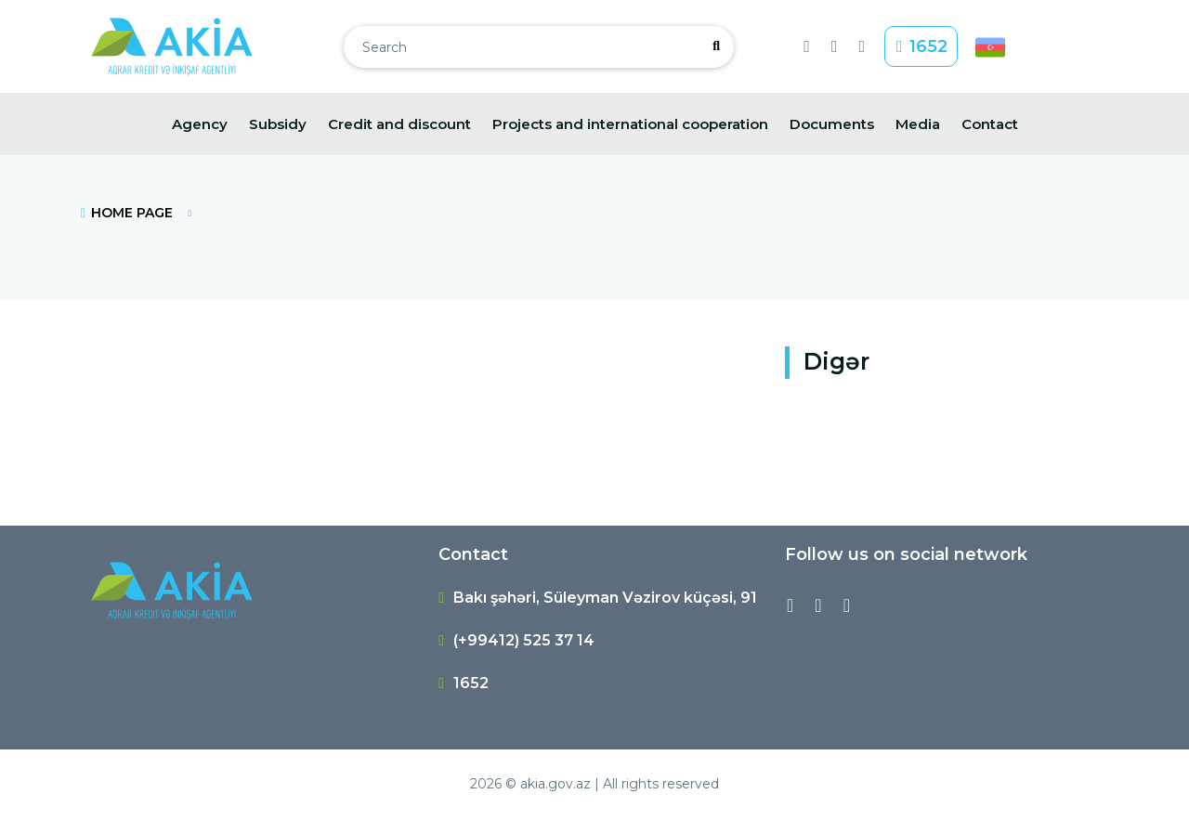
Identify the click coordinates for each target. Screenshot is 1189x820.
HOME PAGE (126, 212)
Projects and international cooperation (630, 124)
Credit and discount (399, 124)
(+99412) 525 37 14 (523, 640)
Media (917, 124)
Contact (989, 124)
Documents (832, 124)
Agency (200, 124)
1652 (921, 46)
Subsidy (278, 124)
